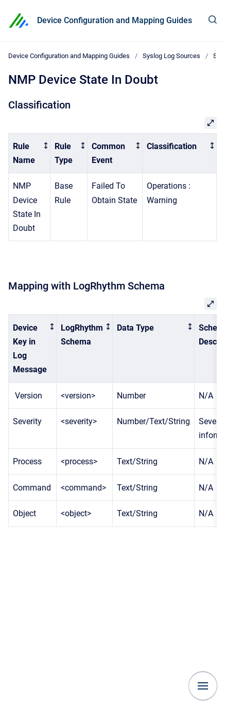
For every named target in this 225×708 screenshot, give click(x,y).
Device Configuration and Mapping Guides (114, 20)
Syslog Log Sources (171, 56)
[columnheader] (29, 153)
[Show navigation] (203, 686)
